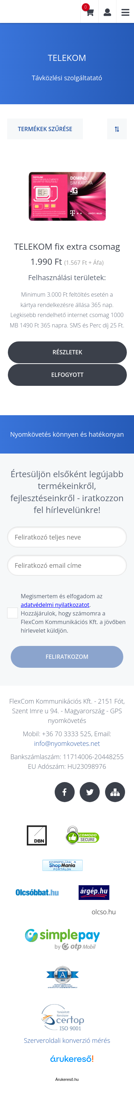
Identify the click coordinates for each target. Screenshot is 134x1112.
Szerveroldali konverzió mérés (67, 1040)
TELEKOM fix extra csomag (67, 246)
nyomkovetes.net (30, 14)
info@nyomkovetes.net (67, 743)
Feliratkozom (66, 657)
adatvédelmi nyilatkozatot (55, 605)
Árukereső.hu (67, 1079)
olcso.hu (104, 911)
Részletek (67, 352)
